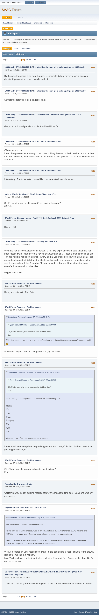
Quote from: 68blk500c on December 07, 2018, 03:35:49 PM (33, 325)
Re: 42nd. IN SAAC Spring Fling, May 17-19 (37, 194)
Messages (7, 49)
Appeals (8, 484)
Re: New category (34, 283)
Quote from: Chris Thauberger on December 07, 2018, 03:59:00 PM (34, 372)
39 (35, 60)
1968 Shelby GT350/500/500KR (18, 67)
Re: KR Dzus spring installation (47, 141)
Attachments (27, 49)
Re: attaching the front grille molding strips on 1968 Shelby (59, 67)
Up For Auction (11, 572)
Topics (16, 49)
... (14, 60)
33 (16, 60)
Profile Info (7, 28)
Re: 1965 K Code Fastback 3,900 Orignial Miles (53, 218)
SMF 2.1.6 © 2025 (7, 612)
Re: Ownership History (23, 484)
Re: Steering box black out (45, 242)
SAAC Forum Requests (15, 283)
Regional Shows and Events (17, 508)
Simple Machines (20, 612)
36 (27, 60)
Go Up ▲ (94, 612)
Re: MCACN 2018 (38, 508)
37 (30, 60)
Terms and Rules (84, 612)
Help (75, 612)
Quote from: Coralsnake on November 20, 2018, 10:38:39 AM (31, 518)
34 (19, 60)
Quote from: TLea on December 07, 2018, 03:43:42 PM (29, 317)
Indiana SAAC (11, 194)
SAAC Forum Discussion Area (18, 218)
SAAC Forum (11, 10)
